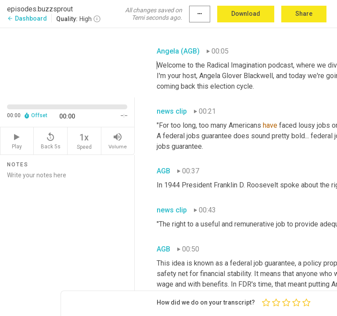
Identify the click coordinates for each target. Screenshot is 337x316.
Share (303, 13)
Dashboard (27, 18)
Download (245, 13)
